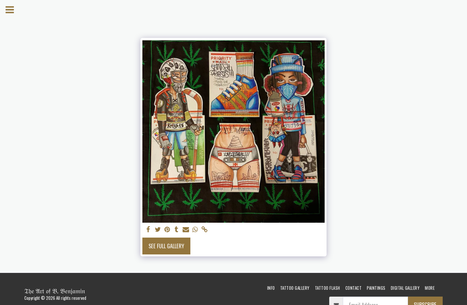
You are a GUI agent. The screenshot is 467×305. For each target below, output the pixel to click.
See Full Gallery (166, 246)
